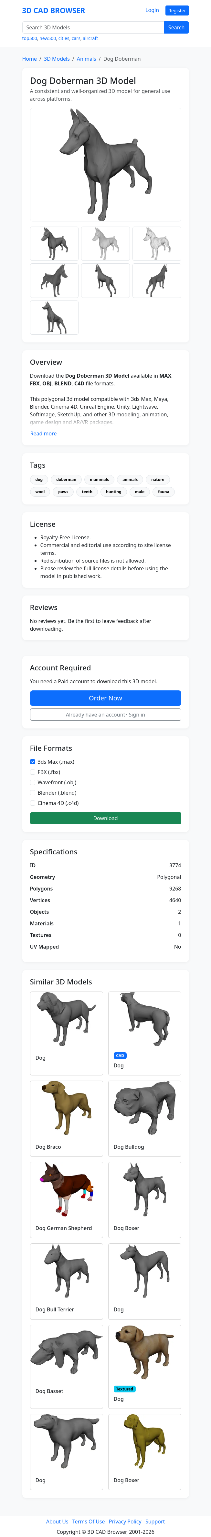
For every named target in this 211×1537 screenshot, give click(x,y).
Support (155, 1521)
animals (130, 479)
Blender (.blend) (57, 792)
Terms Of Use (88, 1521)
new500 (47, 38)
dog (39, 479)
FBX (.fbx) (49, 772)
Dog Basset (49, 1391)
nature (157, 479)
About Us (57, 1521)
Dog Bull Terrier (55, 1309)
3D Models (57, 58)
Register (177, 10)
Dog (41, 1057)
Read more (43, 433)
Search (176, 27)
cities (63, 38)
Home (29, 58)
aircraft (90, 38)
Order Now (105, 698)
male (140, 491)
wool (40, 491)
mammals (99, 479)
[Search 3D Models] (93, 27)
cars (76, 38)
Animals (86, 58)
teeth (87, 491)
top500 (29, 38)
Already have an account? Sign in (105, 714)
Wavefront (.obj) (57, 782)
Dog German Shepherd (64, 1228)
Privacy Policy (125, 1521)
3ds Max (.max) (56, 761)
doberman (66, 479)
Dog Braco (48, 1146)
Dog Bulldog (129, 1146)
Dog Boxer (127, 1228)
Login (152, 10)
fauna (163, 491)
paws (63, 491)
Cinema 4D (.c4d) (58, 803)
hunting (113, 491)
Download (105, 818)
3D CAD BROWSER (53, 10)
